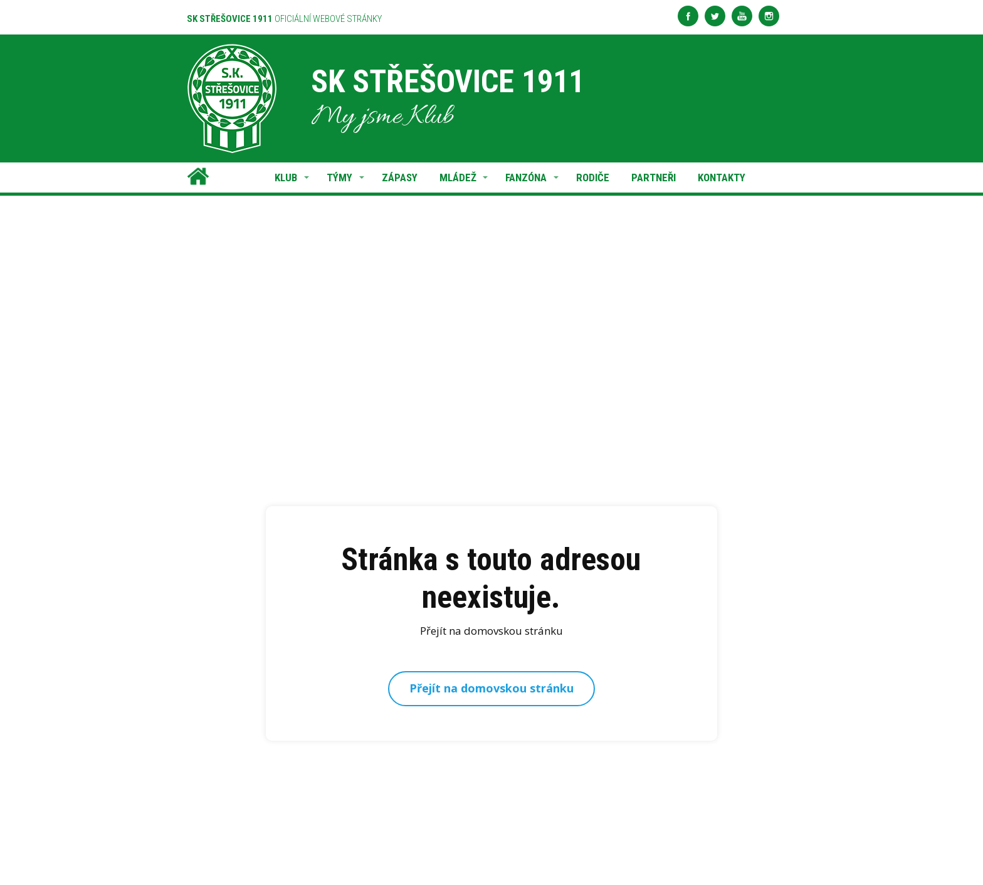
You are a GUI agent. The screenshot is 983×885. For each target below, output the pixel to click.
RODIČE (592, 177)
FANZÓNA (526, 177)
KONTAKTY (721, 177)
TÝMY (339, 177)
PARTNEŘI (653, 177)
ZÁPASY (400, 177)
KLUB (286, 177)
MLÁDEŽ (457, 177)
